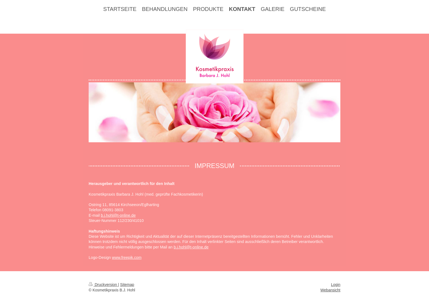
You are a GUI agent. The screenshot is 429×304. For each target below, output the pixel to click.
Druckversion (103, 284)
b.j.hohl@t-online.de (118, 215)
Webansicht (330, 290)
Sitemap (127, 284)
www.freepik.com (126, 257)
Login (335, 284)
